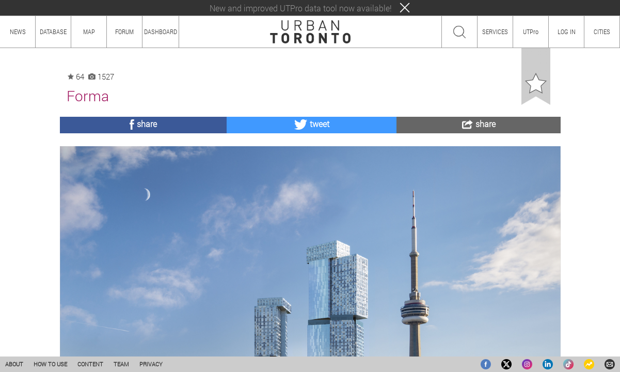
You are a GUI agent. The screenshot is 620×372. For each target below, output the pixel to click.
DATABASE (53, 31)
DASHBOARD (160, 31)
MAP (89, 31)
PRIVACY (151, 364)
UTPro (530, 31)
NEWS (18, 31)
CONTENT (90, 364)
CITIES (602, 31)
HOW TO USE (50, 364)
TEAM (121, 364)
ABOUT (14, 364)
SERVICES (495, 31)
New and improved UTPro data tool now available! (301, 8)
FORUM (124, 31)
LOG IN (567, 31)
